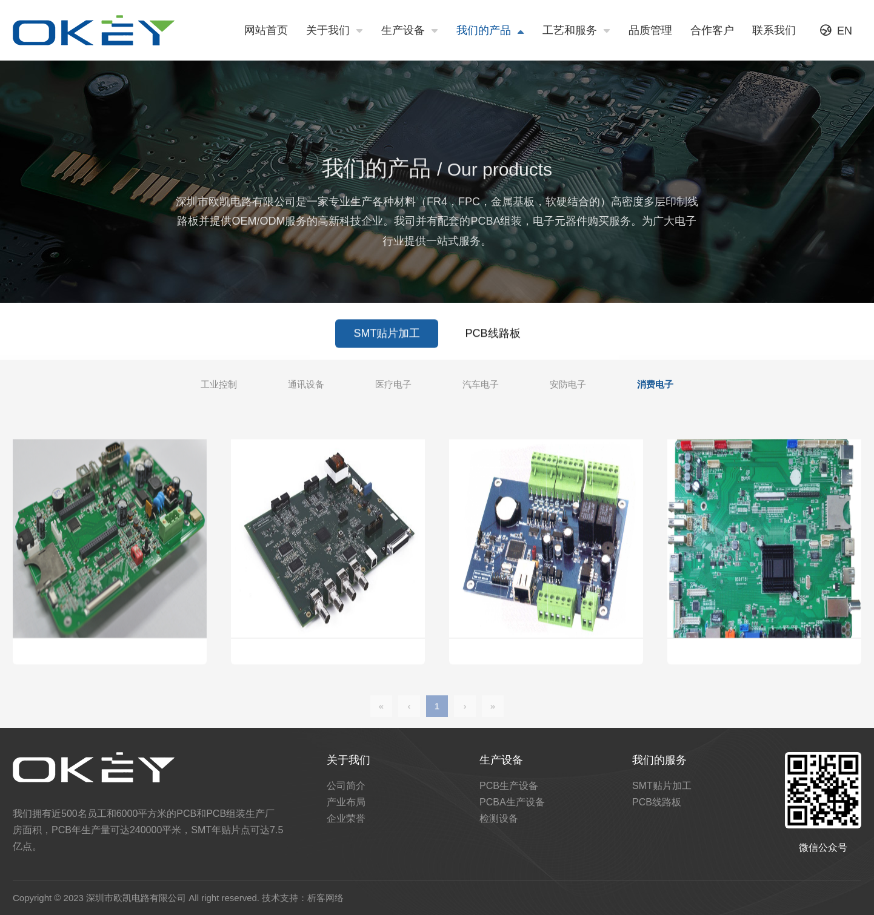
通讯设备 (306, 387)
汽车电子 (480, 387)
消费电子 (655, 387)
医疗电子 (393, 387)
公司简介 (346, 786)
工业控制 (219, 387)
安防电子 (568, 387)
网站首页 (266, 30)
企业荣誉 (346, 818)
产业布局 (346, 802)
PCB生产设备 (508, 786)
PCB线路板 (493, 339)
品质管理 (650, 30)
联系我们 (774, 30)
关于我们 (334, 31)
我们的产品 (490, 31)
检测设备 (498, 818)
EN (836, 30)
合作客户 (712, 30)
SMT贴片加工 (386, 339)
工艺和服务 (576, 31)
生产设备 (409, 31)
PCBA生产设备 (512, 802)
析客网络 (325, 898)
